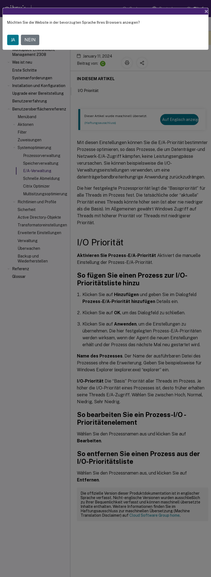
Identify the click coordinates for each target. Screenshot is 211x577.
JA (13, 39)
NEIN (30, 39)
